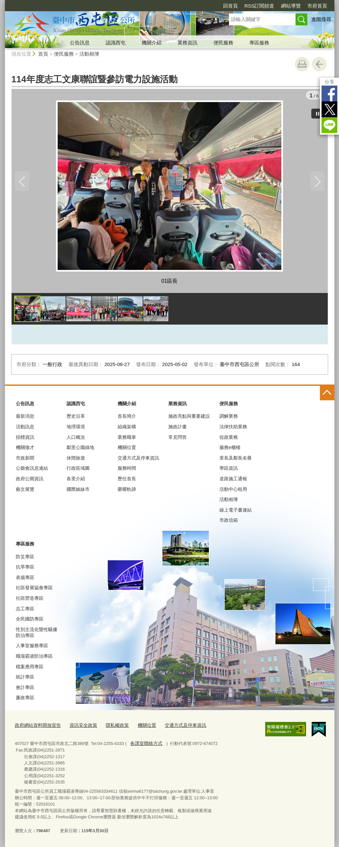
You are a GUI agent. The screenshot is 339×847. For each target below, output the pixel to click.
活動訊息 (25, 428)
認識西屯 (116, 42)
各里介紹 (76, 480)
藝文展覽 (25, 490)
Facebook (329, 93)
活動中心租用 (233, 490)
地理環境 (76, 428)
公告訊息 (80, 42)
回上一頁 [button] (319, 64)
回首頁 (230, 6)
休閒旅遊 (76, 459)
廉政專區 (25, 699)
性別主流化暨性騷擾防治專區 (36, 634)
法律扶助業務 (233, 428)
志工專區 (25, 610)
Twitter (329, 109)
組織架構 (127, 428)
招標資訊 (25, 438)
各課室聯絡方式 (145, 743)
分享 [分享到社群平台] (329, 81)
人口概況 (76, 438)
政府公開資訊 (29, 480)
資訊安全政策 (79, 726)
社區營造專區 (29, 599)
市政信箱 (228, 521)
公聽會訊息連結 (32, 470)
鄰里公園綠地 (80, 449)
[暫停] (318, 112)
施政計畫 (177, 428)
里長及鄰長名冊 (235, 459)
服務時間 (127, 470)
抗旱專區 (25, 568)
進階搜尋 (321, 19)
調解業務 (228, 418)
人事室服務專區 (32, 647)
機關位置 (127, 449)
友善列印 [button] (302, 64)
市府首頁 (317, 6)
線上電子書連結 (235, 511)
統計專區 (25, 678)
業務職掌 (127, 438)
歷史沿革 (76, 418)
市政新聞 (25, 459)
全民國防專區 (29, 620)
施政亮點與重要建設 (189, 418)
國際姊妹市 (78, 490)
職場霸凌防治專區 (34, 657)
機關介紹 (151, 42)
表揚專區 (25, 579)
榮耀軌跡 (127, 490)
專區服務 (259, 42)
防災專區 (25, 558)
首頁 (43, 54)
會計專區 (25, 689)
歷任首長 (127, 480)
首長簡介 (127, 418)
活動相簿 (89, 54)
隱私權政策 (111, 726)
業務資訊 (187, 42)
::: (2, 389)
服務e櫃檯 (229, 449)
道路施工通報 (233, 480)
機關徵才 (25, 449)
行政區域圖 (78, 470)
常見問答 (177, 438)
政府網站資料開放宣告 (36, 726)
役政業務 (228, 438)
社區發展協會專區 (34, 589)
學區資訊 (228, 470)
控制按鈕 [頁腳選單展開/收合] (327, 394)
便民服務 (223, 42)
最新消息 (25, 418)
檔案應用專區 (29, 668)
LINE (329, 125)
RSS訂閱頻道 (259, 6)
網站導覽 (291, 6)
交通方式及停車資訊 (138, 459)
